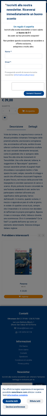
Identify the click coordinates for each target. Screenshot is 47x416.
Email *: (8, 62)
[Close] (6, 4)
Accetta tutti (12, 401)
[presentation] (28, 86)
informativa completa (17, 395)
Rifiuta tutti (35, 401)
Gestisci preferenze (15, 407)
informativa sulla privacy (24, 75)
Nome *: (8, 51)
